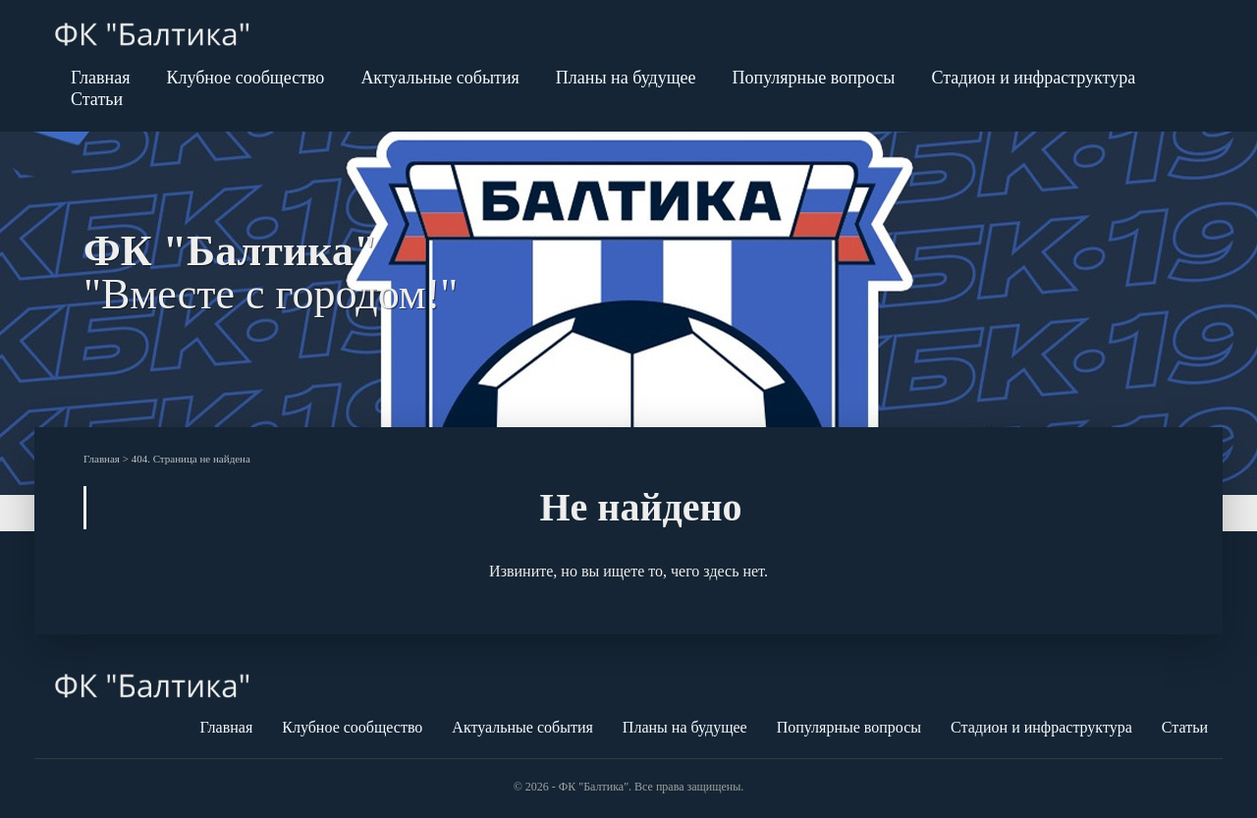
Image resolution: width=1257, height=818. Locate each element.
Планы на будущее (626, 77)
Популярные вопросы (814, 77)
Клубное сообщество (245, 77)
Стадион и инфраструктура (1033, 77)
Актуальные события (439, 77)
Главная (100, 77)
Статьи (97, 99)
